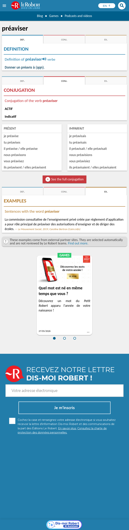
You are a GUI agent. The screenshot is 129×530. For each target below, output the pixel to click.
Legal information (60, 522)
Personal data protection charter (28, 522)
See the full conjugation (67, 179)
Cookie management (86, 522)
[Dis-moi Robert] (64, 470)
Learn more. (86, 516)
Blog (40, 16)
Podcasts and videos (78, 16)
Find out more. (78, 243)
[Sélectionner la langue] (106, 5)
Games (53, 16)
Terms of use (109, 522)
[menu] (4, 5)
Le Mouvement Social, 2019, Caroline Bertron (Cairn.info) (49, 229)
